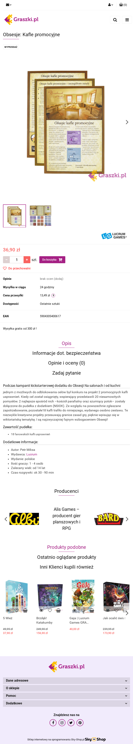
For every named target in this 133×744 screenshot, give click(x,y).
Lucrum (32, 454)
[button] (123, 5)
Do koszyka (52, 260)
